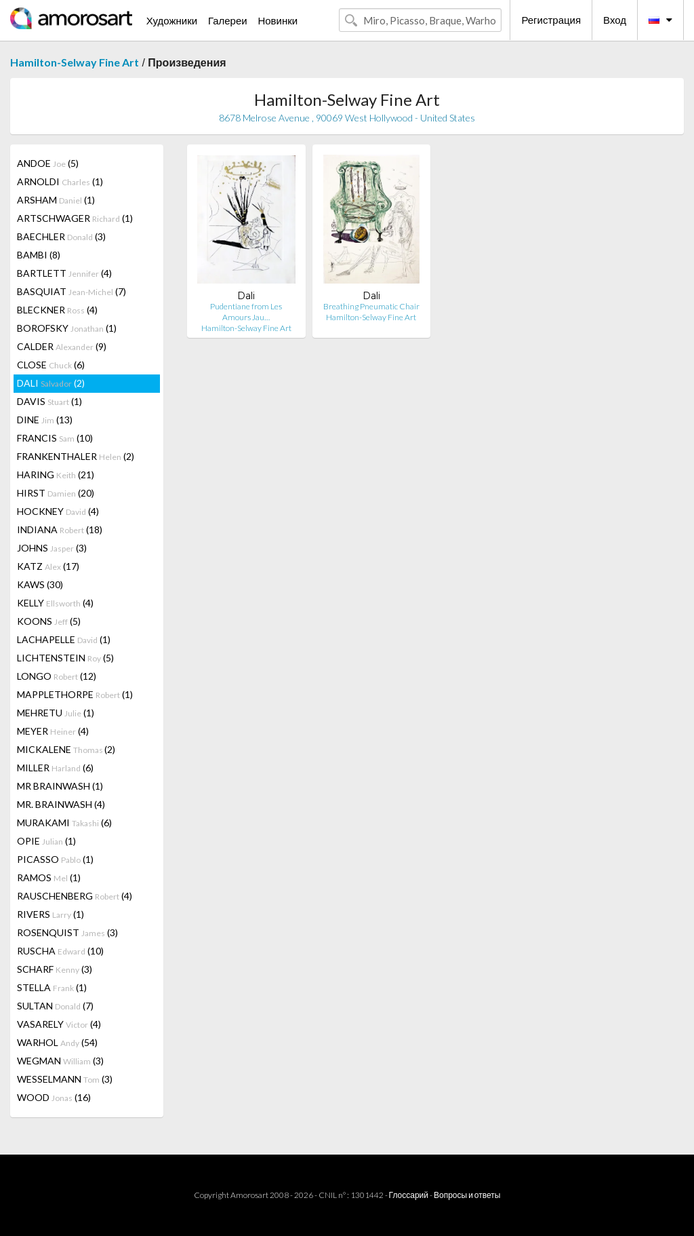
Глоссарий (408, 1195)
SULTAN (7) (55, 1005)
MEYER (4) (53, 731)
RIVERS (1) (50, 914)
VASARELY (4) (59, 1024)
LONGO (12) (56, 676)
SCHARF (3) (54, 969)
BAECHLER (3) (61, 236)
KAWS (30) (40, 584)
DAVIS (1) (49, 401)
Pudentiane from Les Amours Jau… (246, 311)
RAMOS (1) (49, 877)
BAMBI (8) (38, 254)
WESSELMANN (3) (65, 1079)
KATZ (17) (48, 566)
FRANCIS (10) (55, 438)
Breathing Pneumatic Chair (371, 306)
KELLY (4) (55, 603)
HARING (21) (55, 474)
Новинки (278, 20)
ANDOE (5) (48, 163)
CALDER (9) (61, 346)
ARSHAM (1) (56, 200)
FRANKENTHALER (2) (75, 456)
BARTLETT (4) (64, 273)
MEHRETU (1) (55, 712)
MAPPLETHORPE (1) (75, 694)
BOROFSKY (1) (67, 328)
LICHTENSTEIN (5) (65, 657)
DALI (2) (51, 383)
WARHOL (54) (57, 1042)
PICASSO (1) (55, 859)
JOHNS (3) (52, 548)
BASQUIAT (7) (71, 291)
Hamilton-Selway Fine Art (74, 62)
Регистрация (551, 20)
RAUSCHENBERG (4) (74, 896)
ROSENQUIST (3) (67, 932)
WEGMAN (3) (60, 1060)
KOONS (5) (49, 621)
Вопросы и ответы (467, 1195)
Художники (171, 20)
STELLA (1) (52, 987)
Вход (614, 20)
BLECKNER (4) (57, 309)
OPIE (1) (46, 841)
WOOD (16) (54, 1097)
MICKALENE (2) (66, 749)
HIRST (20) (55, 493)
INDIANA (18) (59, 529)
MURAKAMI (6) (64, 822)
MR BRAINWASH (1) (60, 786)
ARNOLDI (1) (60, 181)
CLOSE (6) (51, 364)
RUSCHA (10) (60, 951)
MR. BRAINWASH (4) (61, 804)
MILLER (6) (55, 767)
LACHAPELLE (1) (63, 639)
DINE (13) (45, 419)
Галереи (227, 20)
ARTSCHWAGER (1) (75, 218)
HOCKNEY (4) (58, 511)
